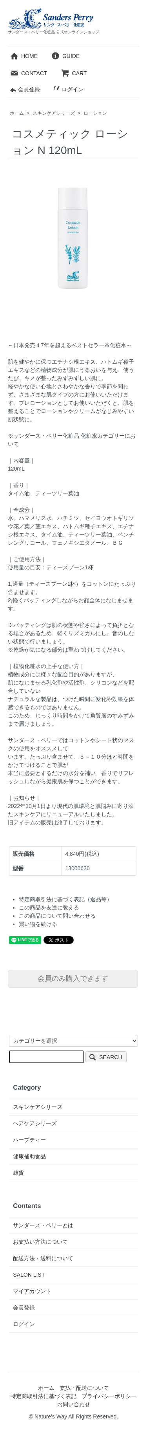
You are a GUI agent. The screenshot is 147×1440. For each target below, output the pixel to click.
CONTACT (28, 73)
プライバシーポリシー (109, 1396)
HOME (24, 56)
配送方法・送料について (43, 1258)
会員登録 (25, 89)
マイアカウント (32, 1291)
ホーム (17, 113)
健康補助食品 (29, 1156)
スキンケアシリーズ (54, 113)
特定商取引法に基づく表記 (43, 1396)
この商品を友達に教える (49, 907)
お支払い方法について (40, 1242)
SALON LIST (29, 1275)
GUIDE (65, 56)
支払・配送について (84, 1388)
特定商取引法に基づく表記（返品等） (65, 899)
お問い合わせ (73, 1404)
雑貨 (18, 1173)
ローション (95, 113)
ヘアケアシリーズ (35, 1123)
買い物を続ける (38, 924)
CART (74, 73)
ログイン (68, 89)
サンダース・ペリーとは (43, 1225)
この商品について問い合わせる (57, 916)
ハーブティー (29, 1140)
